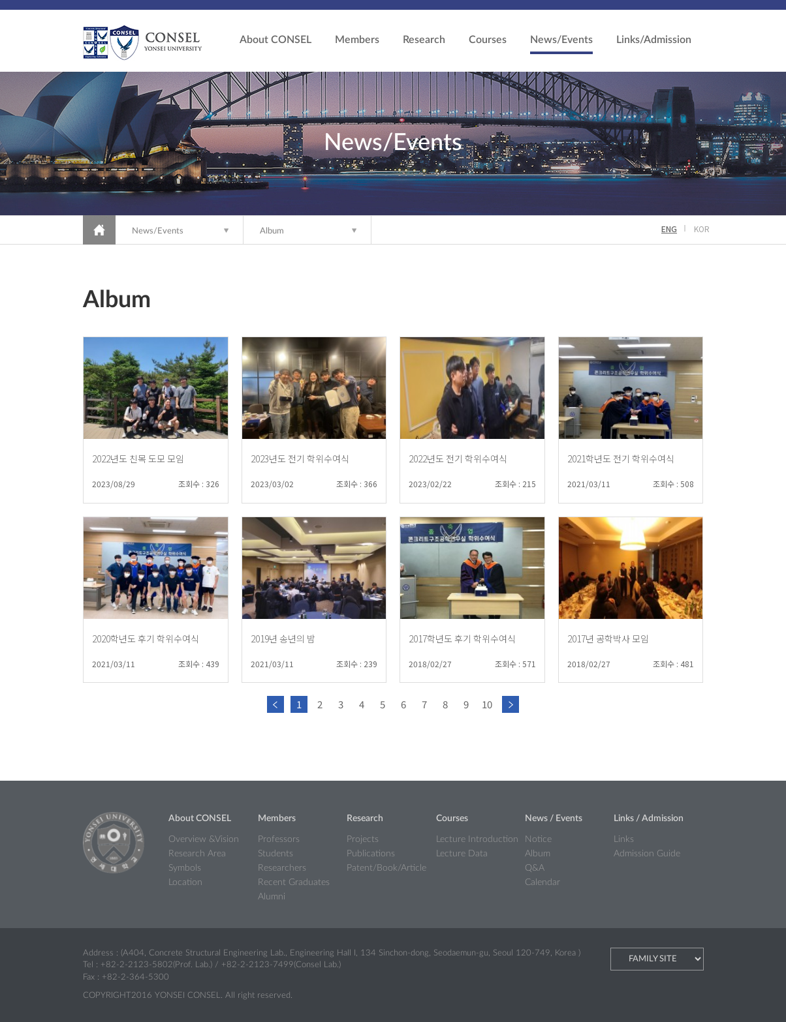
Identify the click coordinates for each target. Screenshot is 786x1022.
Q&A (534, 868)
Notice (538, 839)
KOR (702, 228)
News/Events (561, 40)
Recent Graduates (294, 882)
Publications (371, 853)
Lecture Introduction (477, 839)
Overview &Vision (203, 839)
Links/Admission (653, 40)
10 (487, 704)
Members (357, 40)
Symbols (184, 868)
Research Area (197, 853)
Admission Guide (647, 853)
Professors (279, 839)
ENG (669, 228)
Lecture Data (462, 853)
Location (185, 882)
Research (424, 40)
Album (272, 231)
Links (624, 839)
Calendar (542, 882)
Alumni (271, 896)
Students (275, 853)
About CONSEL (275, 40)
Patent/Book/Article (386, 868)
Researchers (282, 868)
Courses (488, 40)
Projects (363, 839)
